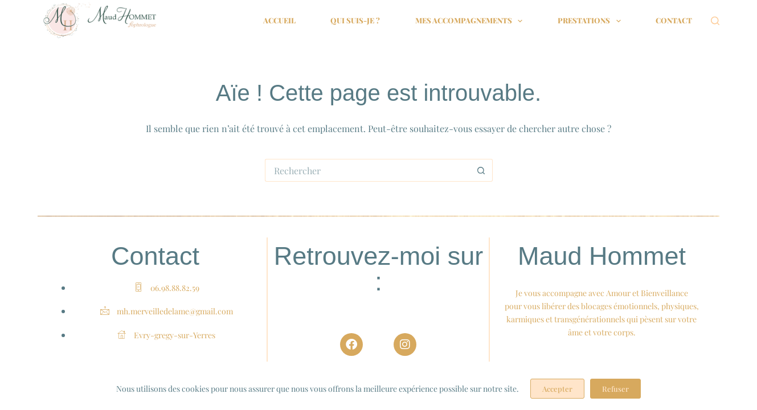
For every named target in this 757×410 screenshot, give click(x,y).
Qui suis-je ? (355, 20)
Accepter (557, 388)
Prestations (591, 21)
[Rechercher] (715, 21)
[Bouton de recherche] (481, 170)
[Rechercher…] (367, 170)
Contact (674, 20)
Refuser (615, 388)
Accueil (279, 20)
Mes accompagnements (471, 21)
